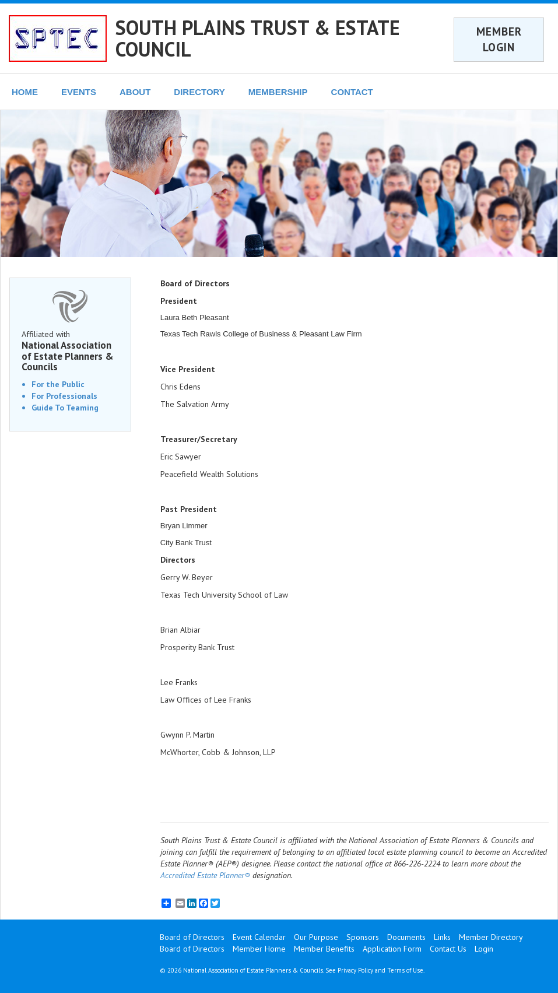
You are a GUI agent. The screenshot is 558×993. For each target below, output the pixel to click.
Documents (406, 937)
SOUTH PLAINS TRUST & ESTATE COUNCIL (257, 38)
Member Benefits (324, 948)
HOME (25, 92)
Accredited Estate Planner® (205, 875)
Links (442, 937)
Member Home (259, 948)
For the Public (58, 384)
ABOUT (135, 92)
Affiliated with (70, 351)
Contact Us (448, 948)
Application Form (392, 948)
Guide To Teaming (65, 407)
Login (484, 948)
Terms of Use (405, 970)
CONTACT (352, 92)
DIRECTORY (199, 92)
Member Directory (491, 937)
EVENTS (78, 92)
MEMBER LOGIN (499, 39)
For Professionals (64, 396)
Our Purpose (316, 937)
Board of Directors (192, 937)
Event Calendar (259, 937)
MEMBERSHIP (278, 92)
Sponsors (362, 937)
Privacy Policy (355, 970)
